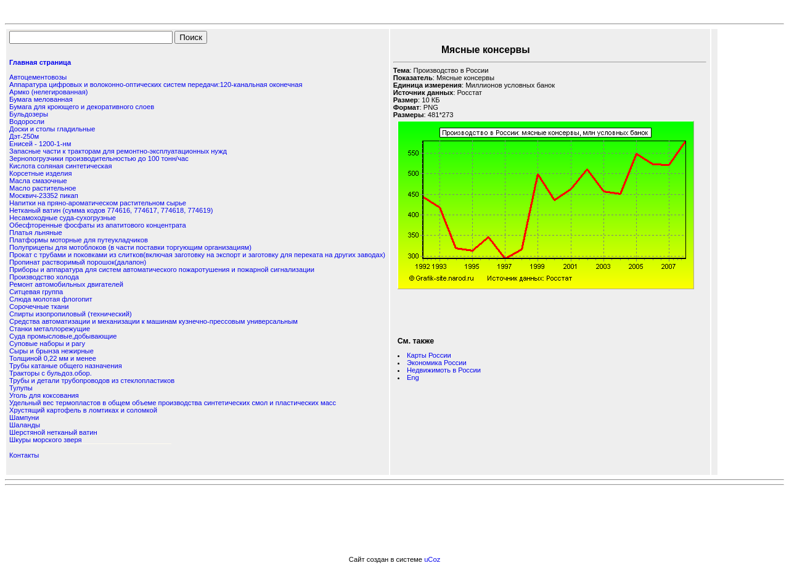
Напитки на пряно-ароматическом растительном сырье (97, 203)
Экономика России (437, 362)
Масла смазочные (38, 180)
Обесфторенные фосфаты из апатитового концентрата (97, 225)
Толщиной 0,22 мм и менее (52, 358)
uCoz (432, 559)
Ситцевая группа (36, 291)
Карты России (429, 355)
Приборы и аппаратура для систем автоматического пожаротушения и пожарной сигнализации (161, 269)
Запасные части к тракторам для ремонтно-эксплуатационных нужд (118, 151)
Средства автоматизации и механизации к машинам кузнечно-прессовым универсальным (153, 321)
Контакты (24, 455)
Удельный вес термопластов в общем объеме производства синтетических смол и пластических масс (172, 402)
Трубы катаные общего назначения (65, 365)
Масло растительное (42, 188)
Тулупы (21, 388)
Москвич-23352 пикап (43, 195)
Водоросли (26, 121)
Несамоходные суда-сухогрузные (62, 217)
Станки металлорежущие (49, 328)
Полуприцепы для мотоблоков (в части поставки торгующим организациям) (130, 247)
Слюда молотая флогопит (50, 299)
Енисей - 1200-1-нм (40, 143)
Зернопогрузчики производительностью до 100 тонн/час (99, 158)
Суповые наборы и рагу (47, 343)
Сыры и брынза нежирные (51, 351)
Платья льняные (35, 232)
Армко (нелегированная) (48, 92)
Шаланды (24, 425)
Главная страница (40, 62)
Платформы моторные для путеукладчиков (78, 240)
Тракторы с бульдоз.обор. (50, 373)
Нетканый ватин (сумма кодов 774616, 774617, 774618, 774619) (111, 210)
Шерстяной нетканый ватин (53, 432)
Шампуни (24, 417)
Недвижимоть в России (444, 370)
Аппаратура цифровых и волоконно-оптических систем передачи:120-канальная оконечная (155, 84)
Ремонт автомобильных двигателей (66, 284)
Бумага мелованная (41, 99)
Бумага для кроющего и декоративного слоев (81, 106)
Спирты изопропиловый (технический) (70, 314)
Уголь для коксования (44, 395)
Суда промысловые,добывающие (63, 336)
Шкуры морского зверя (45, 439)
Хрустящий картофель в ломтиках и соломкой (83, 410)
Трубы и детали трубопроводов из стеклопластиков (91, 380)
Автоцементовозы (38, 77)
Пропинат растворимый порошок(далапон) (77, 262)
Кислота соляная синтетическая (60, 166)
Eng (413, 377)
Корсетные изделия (40, 173)
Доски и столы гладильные (52, 129)
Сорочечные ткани (38, 306)
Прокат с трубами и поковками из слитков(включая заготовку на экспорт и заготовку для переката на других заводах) (197, 254)
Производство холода (44, 277)
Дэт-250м (24, 136)
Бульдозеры (28, 114)
